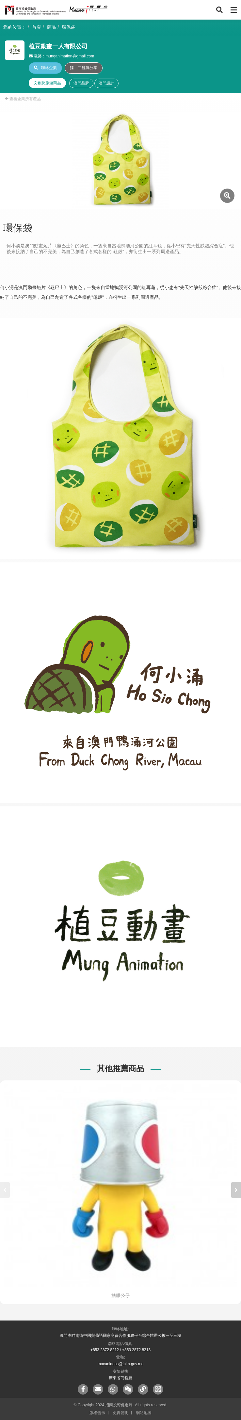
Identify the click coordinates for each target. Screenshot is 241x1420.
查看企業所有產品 (23, 99)
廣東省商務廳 (120, 1378)
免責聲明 (120, 1413)
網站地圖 (144, 1413)
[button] (236, 1190)
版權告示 (97, 1413)
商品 (51, 27)
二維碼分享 (83, 68)
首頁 (36, 27)
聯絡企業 (45, 68)
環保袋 (68, 27)
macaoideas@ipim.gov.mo (121, 1364)
